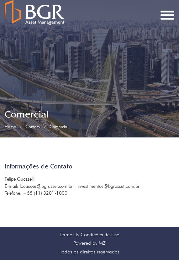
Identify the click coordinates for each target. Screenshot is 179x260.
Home (10, 126)
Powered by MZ (89, 243)
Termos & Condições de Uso (89, 235)
